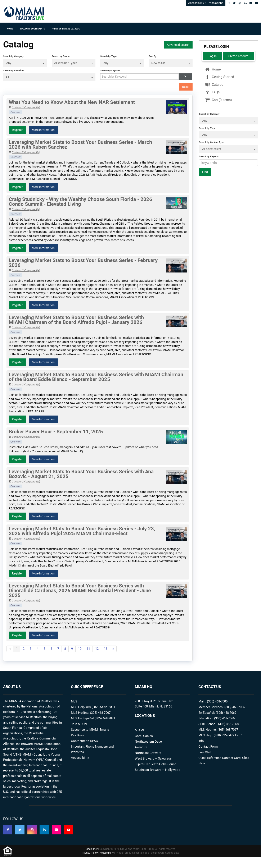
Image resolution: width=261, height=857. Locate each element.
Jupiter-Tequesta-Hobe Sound (155, 764)
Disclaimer (92, 849)
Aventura (141, 747)
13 (105, 649)
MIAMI (139, 730)
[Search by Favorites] (49, 77)
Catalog (213, 85)
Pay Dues (77, 735)
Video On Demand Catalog (66, 28)
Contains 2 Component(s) (26, 107)
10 (79, 649)
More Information (43, 130)
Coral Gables (144, 736)
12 (97, 649)
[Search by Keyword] (139, 76)
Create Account (238, 56)
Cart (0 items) (218, 100)
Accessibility (80, 758)
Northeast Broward (148, 753)
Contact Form (208, 746)
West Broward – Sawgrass (153, 758)
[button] (185, 76)
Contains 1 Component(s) (26, 538)
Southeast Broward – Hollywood (157, 770)
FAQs (211, 92)
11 (88, 649)
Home (10, 28)
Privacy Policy (90, 852)
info (201, 741)
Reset (185, 86)
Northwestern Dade (148, 741)
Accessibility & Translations (205, 3)
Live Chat (204, 752)
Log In (212, 56)
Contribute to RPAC (84, 741)
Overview (15, 112)
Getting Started (219, 77)
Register (17, 130)
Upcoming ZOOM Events (32, 28)
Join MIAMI (79, 724)
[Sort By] (171, 63)
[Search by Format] (73, 63)
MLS (74, 701)
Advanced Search (178, 44)
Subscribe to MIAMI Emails (90, 730)
